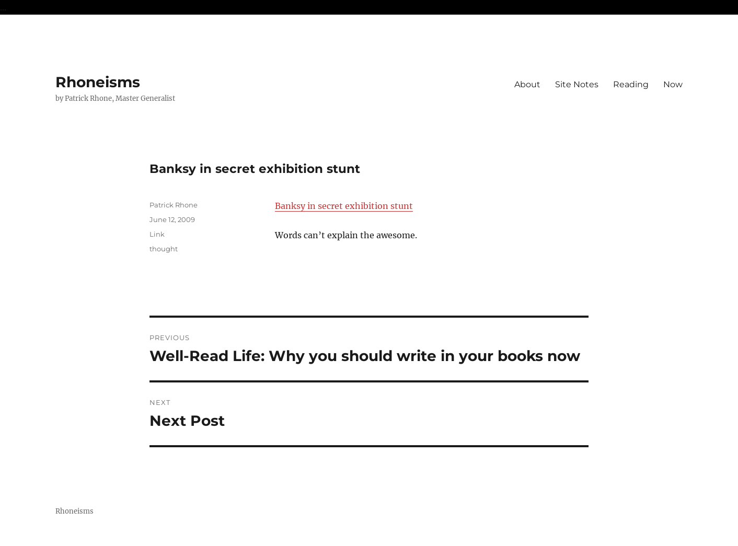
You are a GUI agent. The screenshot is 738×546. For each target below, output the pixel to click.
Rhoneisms (97, 82)
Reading (631, 84)
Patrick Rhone (173, 205)
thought (163, 249)
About (527, 84)
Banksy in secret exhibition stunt (344, 206)
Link (157, 234)
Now (673, 84)
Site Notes (576, 84)
